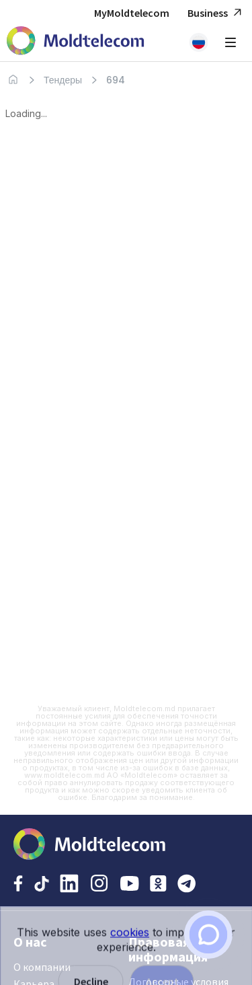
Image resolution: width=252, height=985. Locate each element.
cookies (129, 947)
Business (216, 13)
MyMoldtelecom (131, 12)
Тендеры (63, 80)
